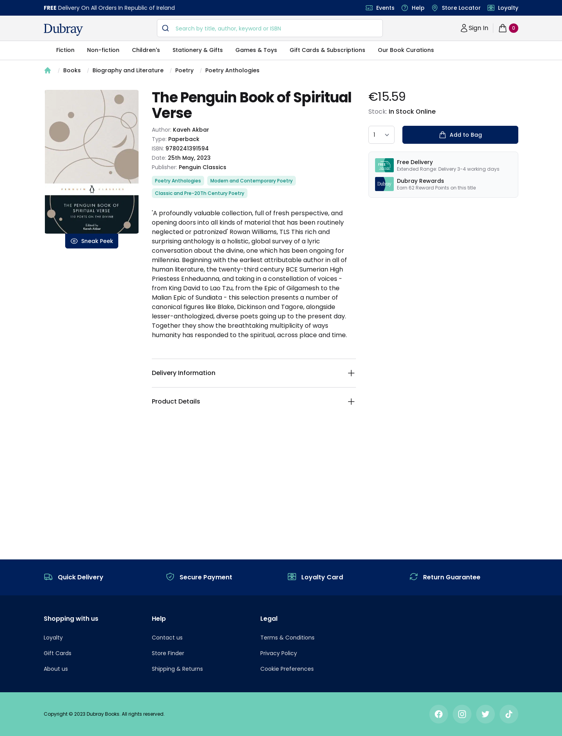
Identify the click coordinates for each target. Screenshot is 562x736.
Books (72, 70)
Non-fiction (103, 50)
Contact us (167, 637)
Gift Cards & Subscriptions (327, 50)
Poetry (184, 70)
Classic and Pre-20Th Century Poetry (199, 193)
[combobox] (270, 28)
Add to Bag (460, 135)
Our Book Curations (406, 50)
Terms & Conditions (287, 637)
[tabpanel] (91, 162)
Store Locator (461, 8)
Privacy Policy (278, 653)
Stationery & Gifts (198, 50)
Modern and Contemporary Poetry (251, 180)
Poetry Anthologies (232, 70)
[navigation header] (63, 29)
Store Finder (168, 653)
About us (56, 669)
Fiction (65, 50)
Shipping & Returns (177, 669)
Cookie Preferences (287, 669)
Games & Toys (256, 50)
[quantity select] (381, 135)
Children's (146, 50)
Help (418, 8)
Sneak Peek (91, 241)
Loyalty (508, 8)
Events (385, 8)
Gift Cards (57, 653)
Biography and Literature (128, 70)
